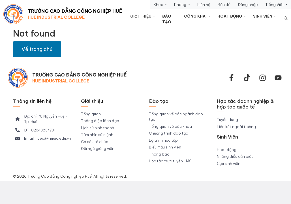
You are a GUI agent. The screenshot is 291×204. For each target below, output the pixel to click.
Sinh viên (263, 16)
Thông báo (159, 154)
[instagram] (263, 78)
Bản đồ (224, 4)
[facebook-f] (231, 78)
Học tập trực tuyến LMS (170, 161)
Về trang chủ (37, 49)
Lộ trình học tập (163, 140)
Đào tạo (166, 19)
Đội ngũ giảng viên (97, 148)
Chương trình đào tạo (168, 133)
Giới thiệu (141, 16)
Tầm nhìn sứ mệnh (97, 134)
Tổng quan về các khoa (170, 126)
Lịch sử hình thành (97, 128)
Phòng (180, 4)
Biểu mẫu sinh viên (165, 147)
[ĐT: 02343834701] (35, 130)
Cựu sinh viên (228, 163)
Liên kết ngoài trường (236, 126)
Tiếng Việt (275, 4)
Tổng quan (91, 114)
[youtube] (278, 78)
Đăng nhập (248, 4)
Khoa (159, 4)
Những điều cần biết (235, 156)
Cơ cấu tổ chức (94, 141)
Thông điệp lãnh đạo (100, 120)
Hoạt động (230, 16)
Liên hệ (203, 4)
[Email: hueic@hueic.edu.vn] (43, 138)
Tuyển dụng (227, 119)
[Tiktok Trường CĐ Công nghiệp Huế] (247, 78)
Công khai (195, 16)
